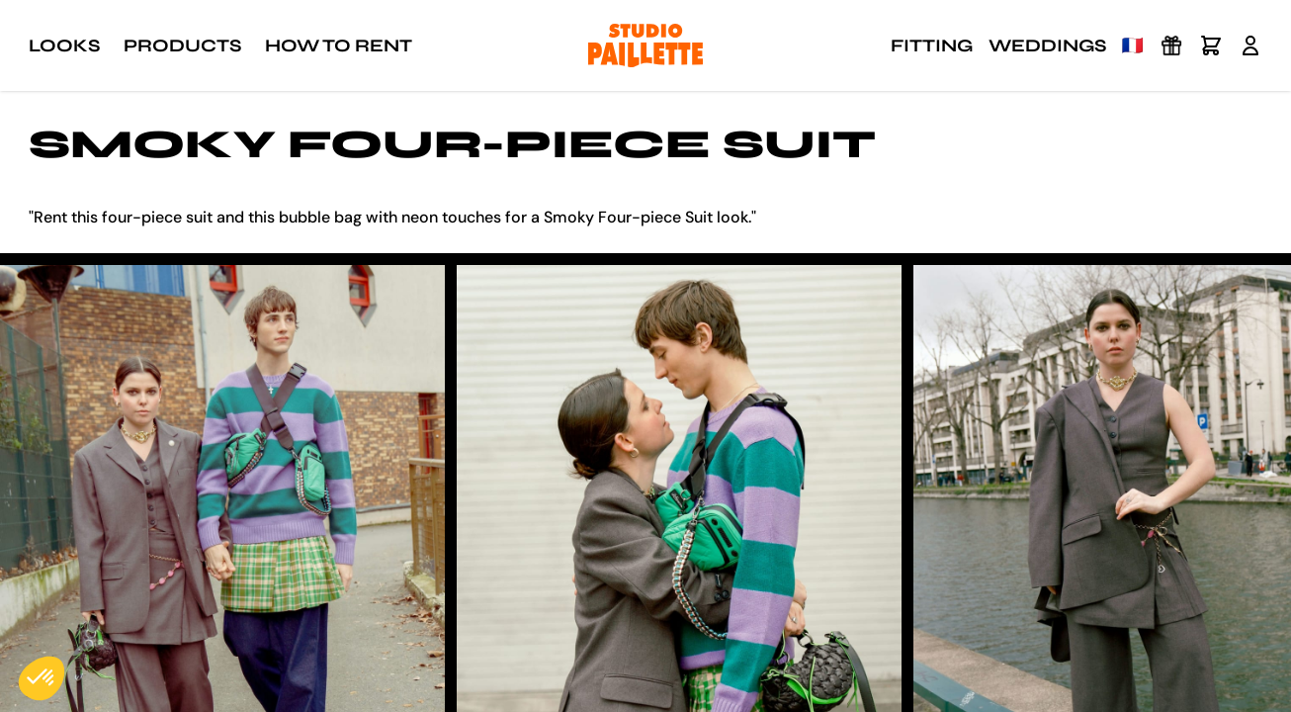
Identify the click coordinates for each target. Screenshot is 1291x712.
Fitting (932, 45)
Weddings (1047, 45)
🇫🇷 (1133, 45)
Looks (64, 45)
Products (182, 45)
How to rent (338, 45)
